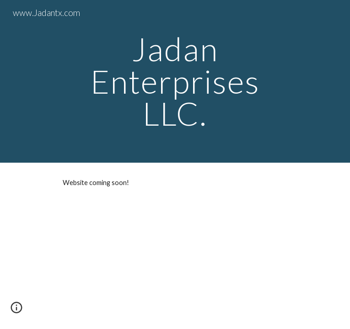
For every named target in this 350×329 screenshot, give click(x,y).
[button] (16, 311)
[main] (175, 81)
